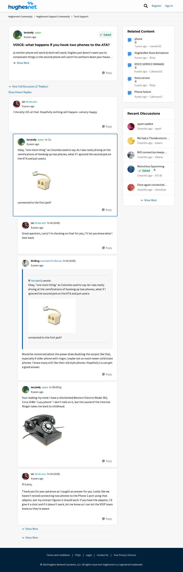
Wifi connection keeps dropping (150, 152)
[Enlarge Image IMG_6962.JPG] (43, 430)
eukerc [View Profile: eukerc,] (159, 142)
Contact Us (102, 555)
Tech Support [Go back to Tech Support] (81, 16)
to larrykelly (53, 223)
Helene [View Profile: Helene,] (159, 157)
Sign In (169, 6)
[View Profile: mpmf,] (131, 126)
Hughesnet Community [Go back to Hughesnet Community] (20, 16)
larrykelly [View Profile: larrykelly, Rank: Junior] (29, 32)
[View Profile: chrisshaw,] (131, 187)
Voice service (142, 78)
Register (156, 6)
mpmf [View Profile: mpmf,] (158, 128)
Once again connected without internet (150, 185)
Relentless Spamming (150, 166)
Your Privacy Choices (125, 555)
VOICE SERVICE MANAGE (149, 64)
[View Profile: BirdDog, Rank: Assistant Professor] (25, 263)
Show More (21, 63)
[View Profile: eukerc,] (131, 140)
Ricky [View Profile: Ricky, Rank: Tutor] (152, 57)
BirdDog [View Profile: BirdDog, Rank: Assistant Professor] (35, 260)
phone (138, 39)
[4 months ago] (144, 190)
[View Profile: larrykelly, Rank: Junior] (17, 34)
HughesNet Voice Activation (151, 53)
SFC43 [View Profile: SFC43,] (158, 175)
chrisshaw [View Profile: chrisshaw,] (160, 189)
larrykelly (37, 281)
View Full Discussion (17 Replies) (28, 86)
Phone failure (142, 92)
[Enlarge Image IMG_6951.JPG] (41, 181)
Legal (89, 555)
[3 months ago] (144, 129)
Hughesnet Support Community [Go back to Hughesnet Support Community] (53, 16)
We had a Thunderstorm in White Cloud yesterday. (153, 138)
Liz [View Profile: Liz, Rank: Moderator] (23, 101)
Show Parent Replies (20, 92)
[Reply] (107, 72)
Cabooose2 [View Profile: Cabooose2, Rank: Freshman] (156, 71)
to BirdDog (55, 387)
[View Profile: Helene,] (131, 155)
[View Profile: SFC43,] (131, 169)
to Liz (48, 139)
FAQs (78, 555)
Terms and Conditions (58, 555)
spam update (145, 124)
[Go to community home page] (23, 6)
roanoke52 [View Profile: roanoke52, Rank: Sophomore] (155, 46)
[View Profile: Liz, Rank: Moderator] (16, 104)
